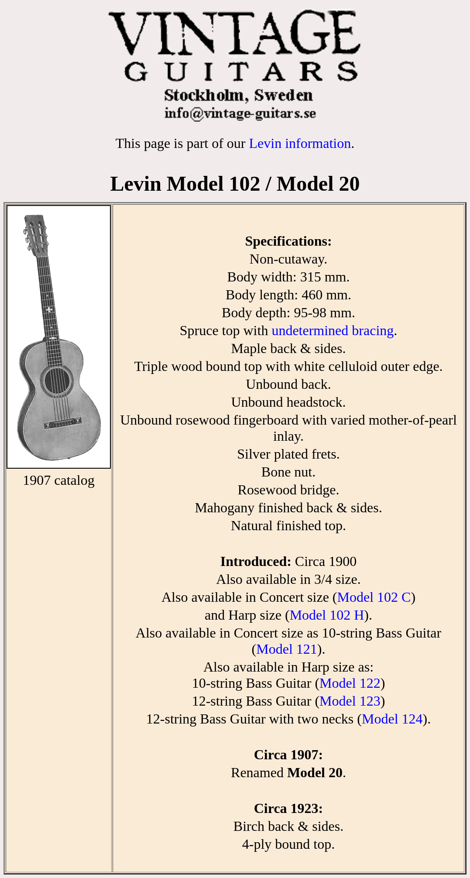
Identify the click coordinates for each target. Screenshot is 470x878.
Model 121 (286, 649)
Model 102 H (327, 615)
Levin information (300, 143)
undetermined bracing (332, 330)
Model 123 (350, 701)
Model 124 (392, 719)
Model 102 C (374, 597)
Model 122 (350, 683)
